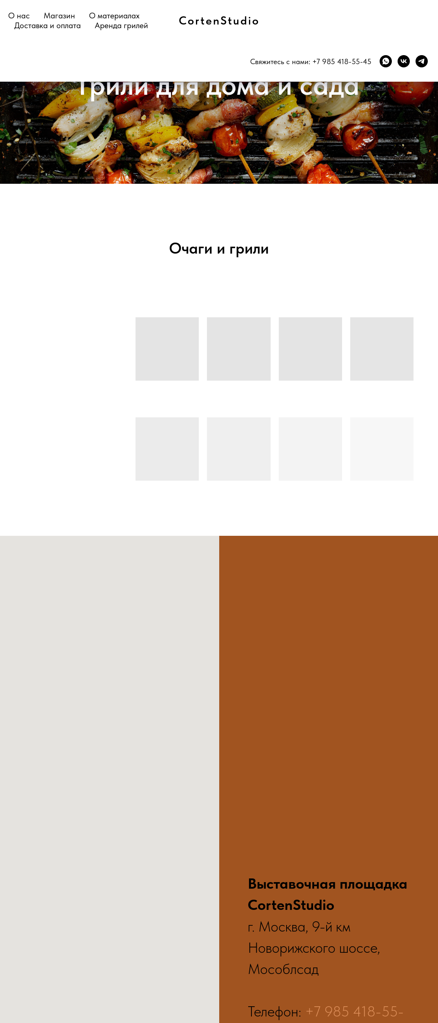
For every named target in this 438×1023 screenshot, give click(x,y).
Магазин (59, 15)
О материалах (114, 15)
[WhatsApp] (386, 61)
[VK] (404, 61)
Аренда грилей (121, 25)
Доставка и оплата (47, 25)
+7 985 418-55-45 (341, 61)
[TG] (422, 61)
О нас (19, 15)
